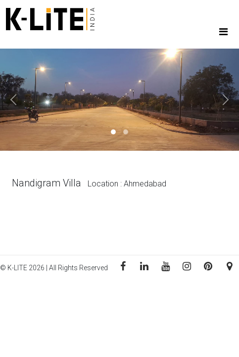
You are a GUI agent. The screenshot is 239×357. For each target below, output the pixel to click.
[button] (18, 100)
